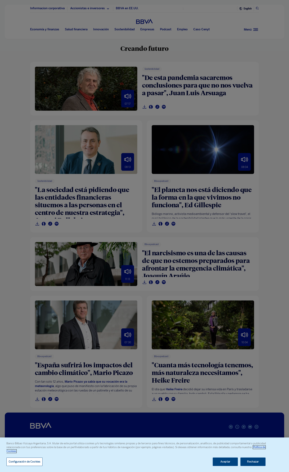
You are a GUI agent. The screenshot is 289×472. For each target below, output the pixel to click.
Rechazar (253, 461)
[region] (144, 454)
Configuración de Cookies (24, 461)
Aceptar (225, 461)
